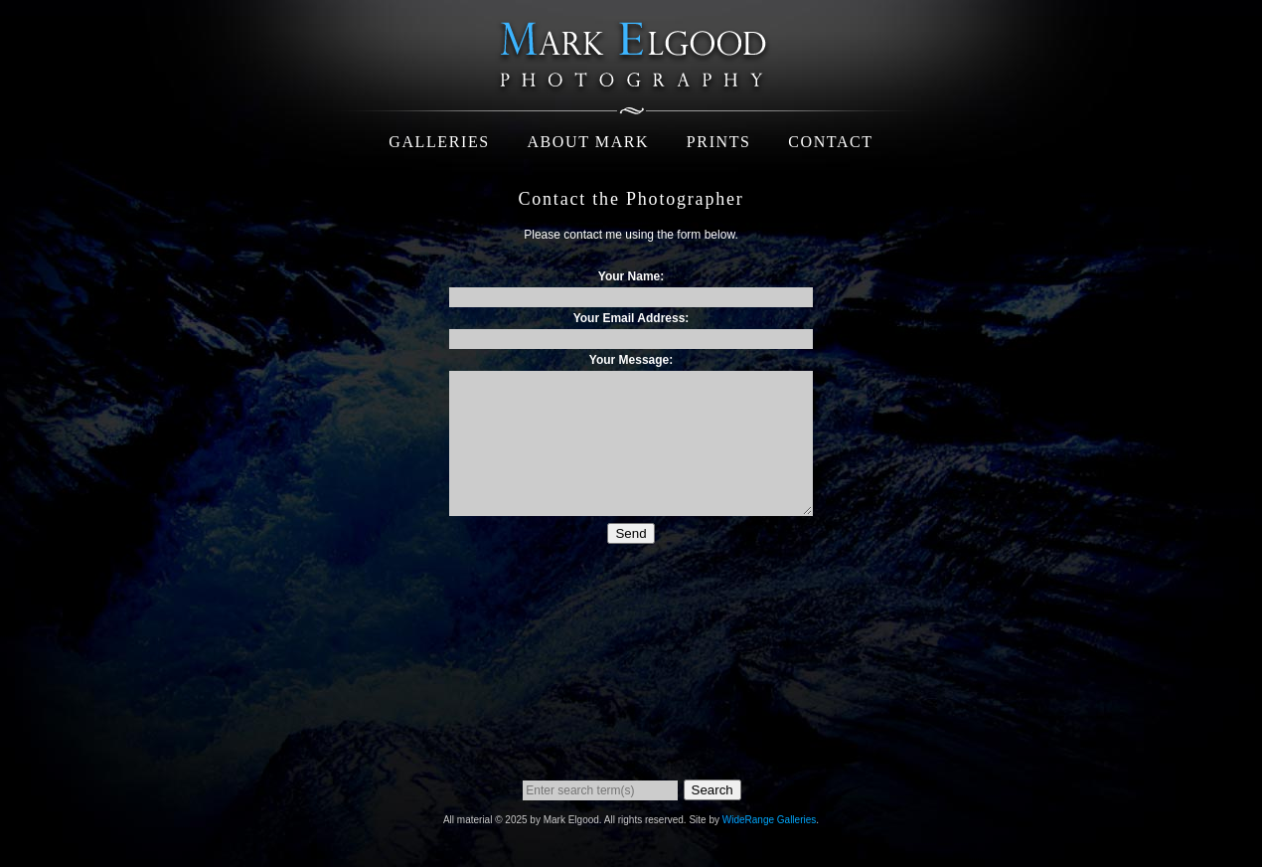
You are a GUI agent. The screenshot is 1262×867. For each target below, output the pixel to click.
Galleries (439, 141)
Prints (719, 141)
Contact (830, 141)
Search (712, 789)
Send (630, 533)
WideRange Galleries (769, 819)
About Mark (588, 141)
